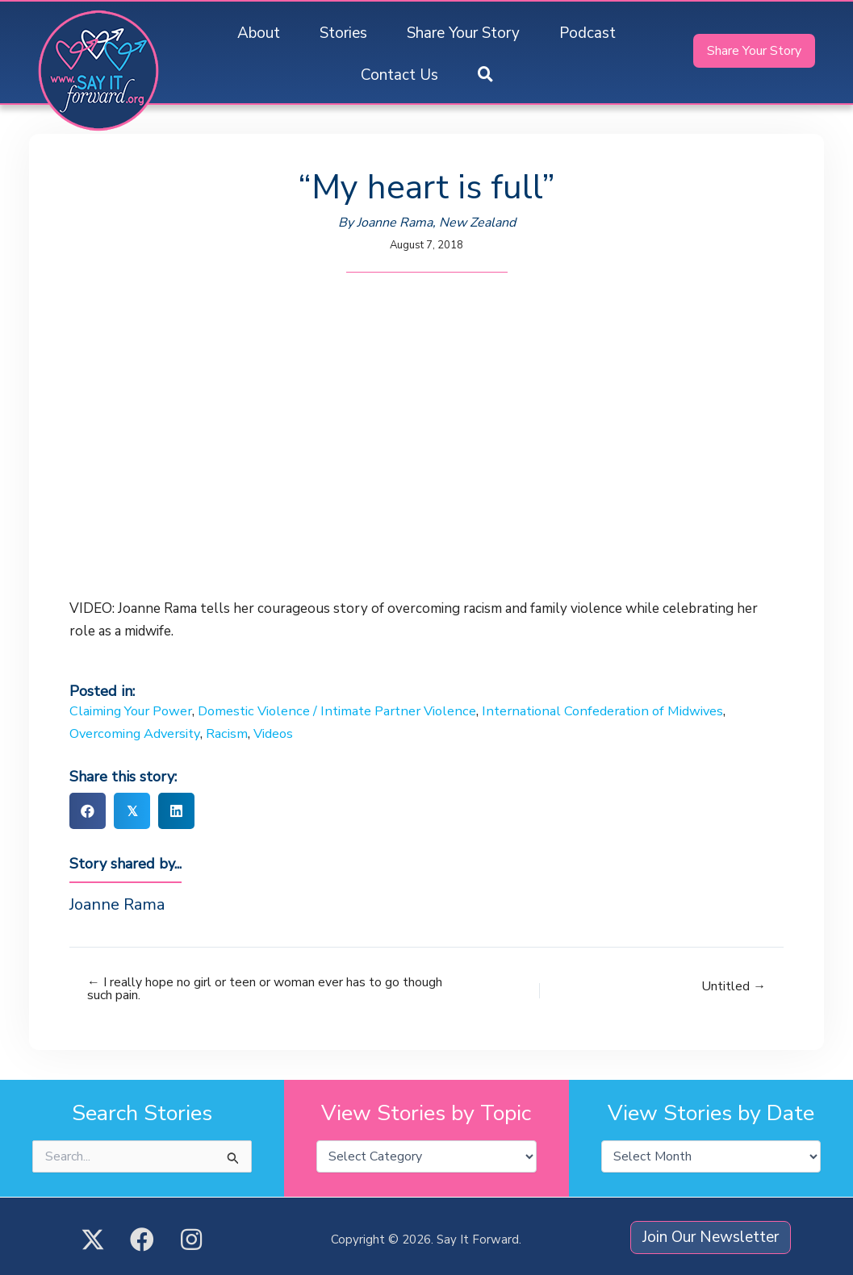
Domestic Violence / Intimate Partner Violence (348, 711)
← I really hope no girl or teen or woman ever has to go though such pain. (243, 989)
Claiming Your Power (134, 711)
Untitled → (733, 986)
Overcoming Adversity (138, 733)
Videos (280, 733)
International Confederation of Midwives (622, 711)
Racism (233, 733)
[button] (485, 75)
